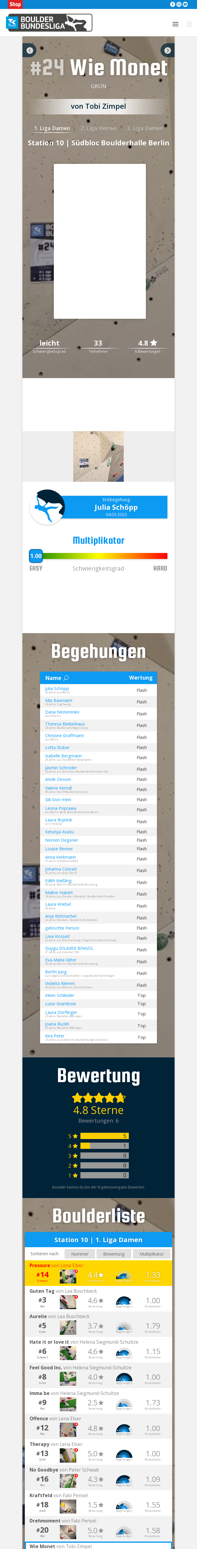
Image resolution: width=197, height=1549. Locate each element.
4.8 (147, 349)
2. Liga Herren (99, 134)
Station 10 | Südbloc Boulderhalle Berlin (98, 149)
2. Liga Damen (145, 134)
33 (98, 349)
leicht (49, 349)
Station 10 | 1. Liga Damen (98, 1246)
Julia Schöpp (116, 513)
